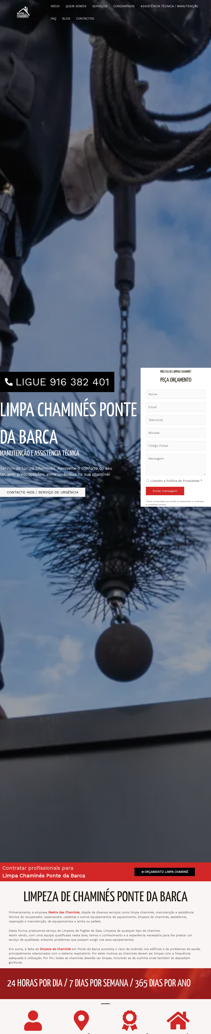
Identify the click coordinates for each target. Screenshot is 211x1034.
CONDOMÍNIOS (124, 6)
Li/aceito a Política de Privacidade (176, 481)
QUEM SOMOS (76, 6)
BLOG (66, 18)
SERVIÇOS (99, 6)
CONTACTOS (85, 18)
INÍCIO (55, 6)
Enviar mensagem (165, 491)
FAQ (53, 18)
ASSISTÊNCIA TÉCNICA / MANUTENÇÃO (169, 6)
